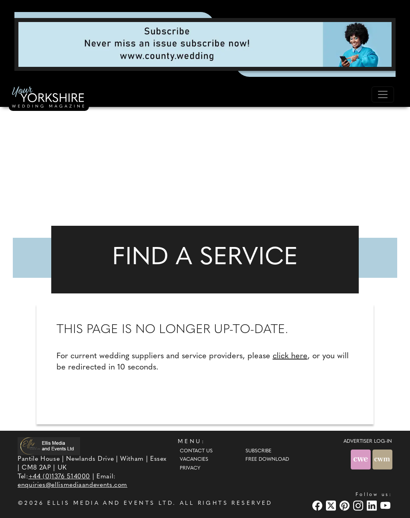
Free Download (267, 459)
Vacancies (194, 459)
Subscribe (258, 451)
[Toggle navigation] (383, 94)
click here (290, 356)
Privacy (190, 468)
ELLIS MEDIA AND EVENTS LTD (110, 503)
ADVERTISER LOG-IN (368, 441)
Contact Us (196, 451)
